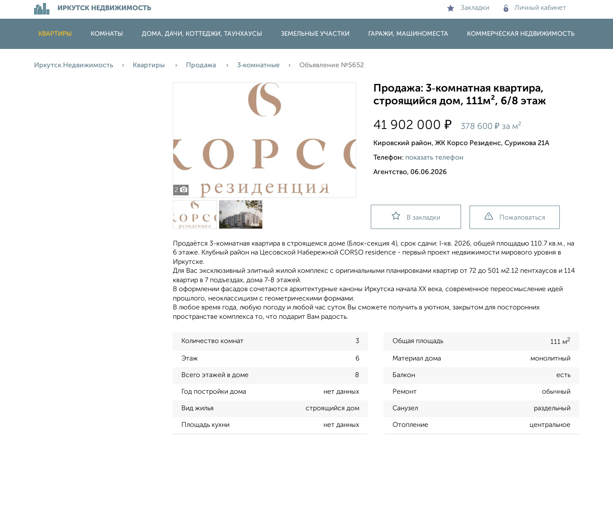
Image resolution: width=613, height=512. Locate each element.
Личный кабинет (535, 8)
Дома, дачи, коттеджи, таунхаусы (202, 34)
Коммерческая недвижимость (521, 34)
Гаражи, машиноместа (408, 34)
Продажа (202, 65)
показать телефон (434, 157)
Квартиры (55, 34)
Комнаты (107, 34)
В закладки (416, 216)
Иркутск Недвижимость (73, 65)
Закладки (468, 8)
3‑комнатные (258, 65)
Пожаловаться (514, 216)
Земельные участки (315, 34)
